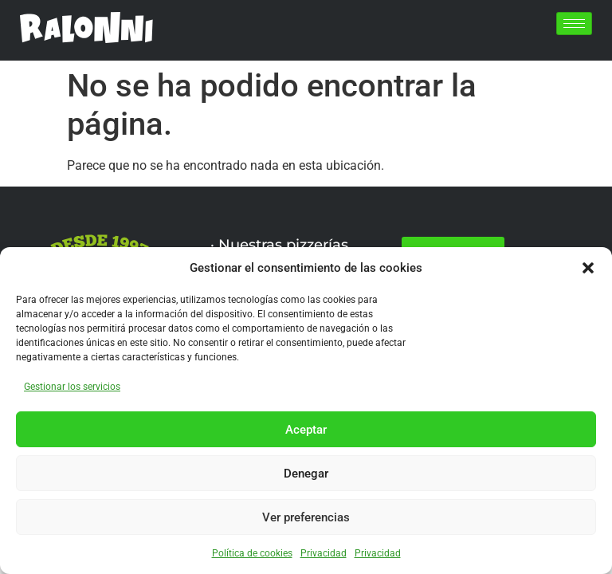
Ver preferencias (306, 517)
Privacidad (323, 553)
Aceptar (306, 430)
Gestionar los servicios (72, 386)
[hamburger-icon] (574, 23)
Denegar (306, 473)
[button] (588, 268)
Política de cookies (252, 553)
